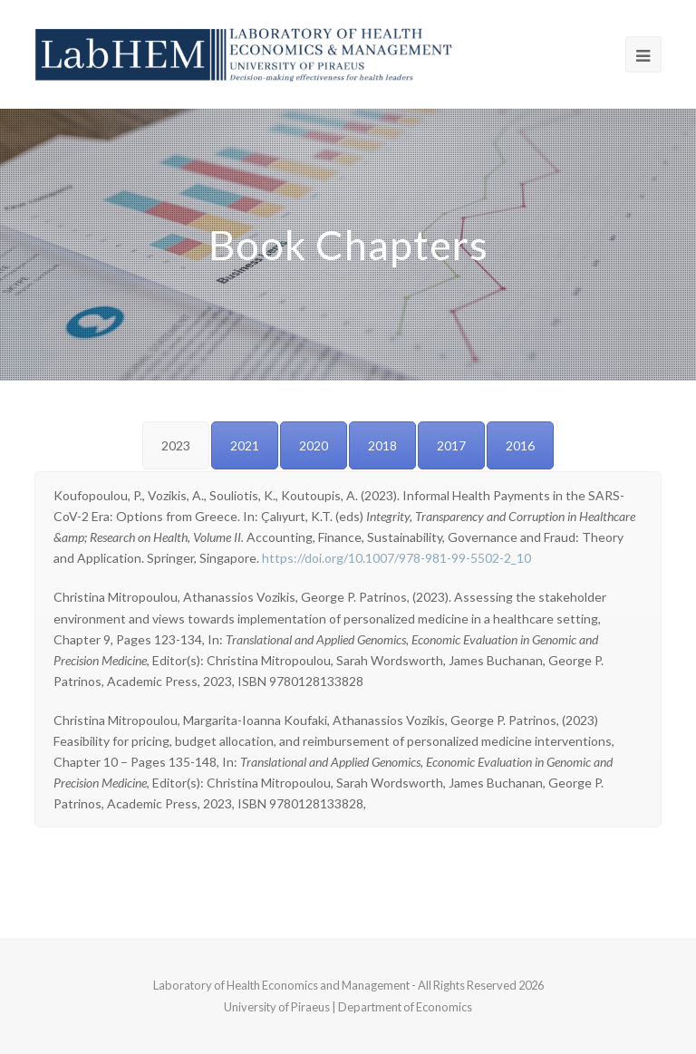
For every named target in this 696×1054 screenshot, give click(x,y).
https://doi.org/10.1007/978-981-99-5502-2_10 (396, 558)
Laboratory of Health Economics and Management (282, 985)
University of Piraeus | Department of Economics (348, 1007)
